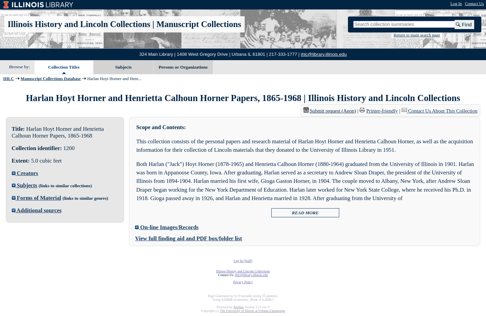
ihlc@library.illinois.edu (324, 54)
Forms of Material (36, 198)
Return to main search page (417, 35)
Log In (456, 3)
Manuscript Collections (198, 24)
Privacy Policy (243, 282)
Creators (25, 173)
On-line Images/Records (166, 227)
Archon (238, 307)
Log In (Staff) (243, 261)
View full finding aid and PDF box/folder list (188, 238)
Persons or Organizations (183, 67)
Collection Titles (64, 67)
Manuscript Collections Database (51, 78)
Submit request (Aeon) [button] (329, 111)
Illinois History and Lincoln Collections (79, 24)
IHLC (8, 78)
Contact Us (474, 3)
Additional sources (37, 210)
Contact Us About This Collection (442, 111)
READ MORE (305, 212)
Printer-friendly (382, 111)
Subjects (123, 67)
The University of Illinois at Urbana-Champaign (252, 311)
